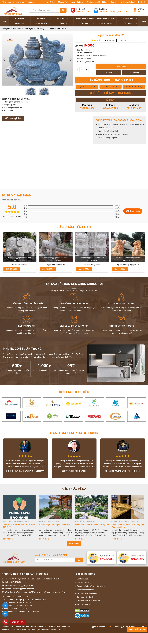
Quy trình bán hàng (110, 2)
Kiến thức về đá (93, 2)
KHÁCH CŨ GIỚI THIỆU (133, 87)
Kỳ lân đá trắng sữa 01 (92, 264)
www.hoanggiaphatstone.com (116, 134)
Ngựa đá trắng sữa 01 (56, 264)
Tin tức (80, 2)
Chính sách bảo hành (83, 604)
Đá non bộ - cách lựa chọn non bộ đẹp (128, 525)
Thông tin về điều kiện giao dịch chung (90, 586)
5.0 (90, 40)
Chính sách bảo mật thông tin (87, 593)
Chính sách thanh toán (84, 590)
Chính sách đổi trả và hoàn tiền (87, 601)
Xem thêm (74, 543)
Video (144, 21)
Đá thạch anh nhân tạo (106, 18)
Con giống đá (41, 29)
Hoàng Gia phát (111, 138)
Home (4, 21)
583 (120, 40)
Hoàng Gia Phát (112, 131)
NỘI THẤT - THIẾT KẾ (87, 87)
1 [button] (73, 483)
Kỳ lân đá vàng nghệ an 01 (128, 264)
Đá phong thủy (43, 23)
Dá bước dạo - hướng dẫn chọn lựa (90, 525)
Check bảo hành (128, 2)
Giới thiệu (51, 2)
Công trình (130, 23)
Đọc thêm (8, 539)
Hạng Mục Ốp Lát (107, 23)
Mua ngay (121, 66)
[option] (37, 60)
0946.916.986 (110, 108)
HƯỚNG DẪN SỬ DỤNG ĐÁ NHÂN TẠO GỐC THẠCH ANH (19, 526)
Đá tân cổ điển (129, 18)
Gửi (79, 560)
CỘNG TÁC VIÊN (110, 87)
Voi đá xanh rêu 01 (20, 264)
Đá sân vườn (22, 23)
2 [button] (75, 483)
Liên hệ (141, 2)
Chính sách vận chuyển (84, 597)
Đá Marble (44, 18)
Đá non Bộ (65, 23)
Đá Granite (22, 18)
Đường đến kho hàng (66, 2)
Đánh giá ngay (133, 211)
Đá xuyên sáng (64, 18)
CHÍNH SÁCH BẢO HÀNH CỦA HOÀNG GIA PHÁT (55, 526)
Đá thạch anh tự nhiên (85, 18)
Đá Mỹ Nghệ (87, 23)
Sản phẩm (17, 29)
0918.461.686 (134, 108)
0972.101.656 (87, 108)
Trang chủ (6, 29)
